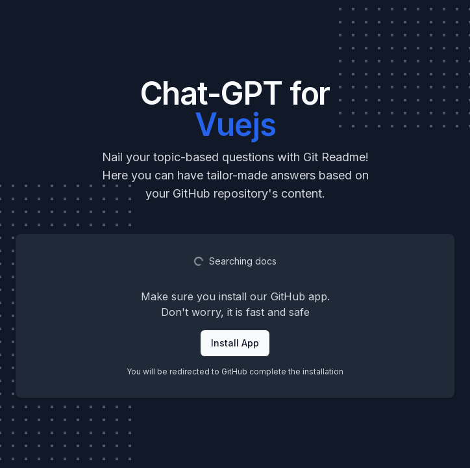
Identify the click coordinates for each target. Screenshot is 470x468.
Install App (235, 342)
